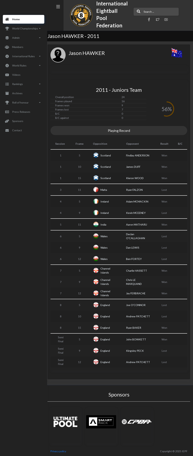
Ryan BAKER (134, 327)
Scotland (108, 155)
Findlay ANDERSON (138, 155)
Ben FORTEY (135, 258)
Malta (106, 189)
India (106, 224)
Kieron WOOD (136, 178)
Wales (106, 236)
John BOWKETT (137, 339)
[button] (140, 19)
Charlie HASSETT (137, 270)
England (107, 305)
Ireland (107, 201)
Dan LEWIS (133, 247)
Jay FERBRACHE (137, 293)
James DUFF (134, 166)
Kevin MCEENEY (137, 212)
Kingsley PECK (136, 350)
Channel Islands (108, 270)
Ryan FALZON (135, 189)
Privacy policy (61, 451)
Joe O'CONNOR (137, 305)
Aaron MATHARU (137, 224)
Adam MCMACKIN (138, 201)
